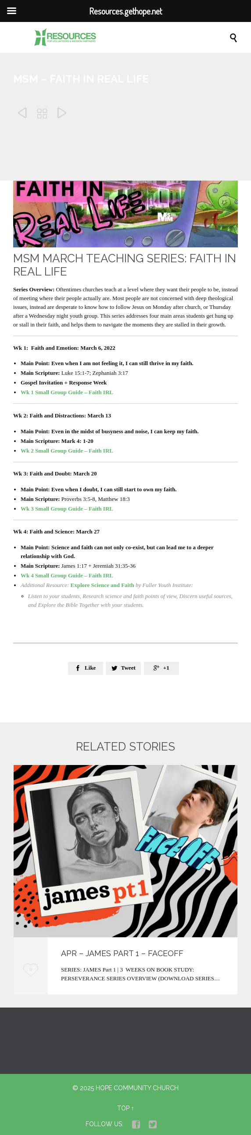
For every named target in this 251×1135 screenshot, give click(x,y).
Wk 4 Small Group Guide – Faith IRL (67, 575)
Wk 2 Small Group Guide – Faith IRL (67, 450)
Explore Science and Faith (102, 585)
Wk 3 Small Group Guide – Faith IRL (67, 508)
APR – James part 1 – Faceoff (122, 953)
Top (123, 1108)
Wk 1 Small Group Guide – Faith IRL (67, 392)
